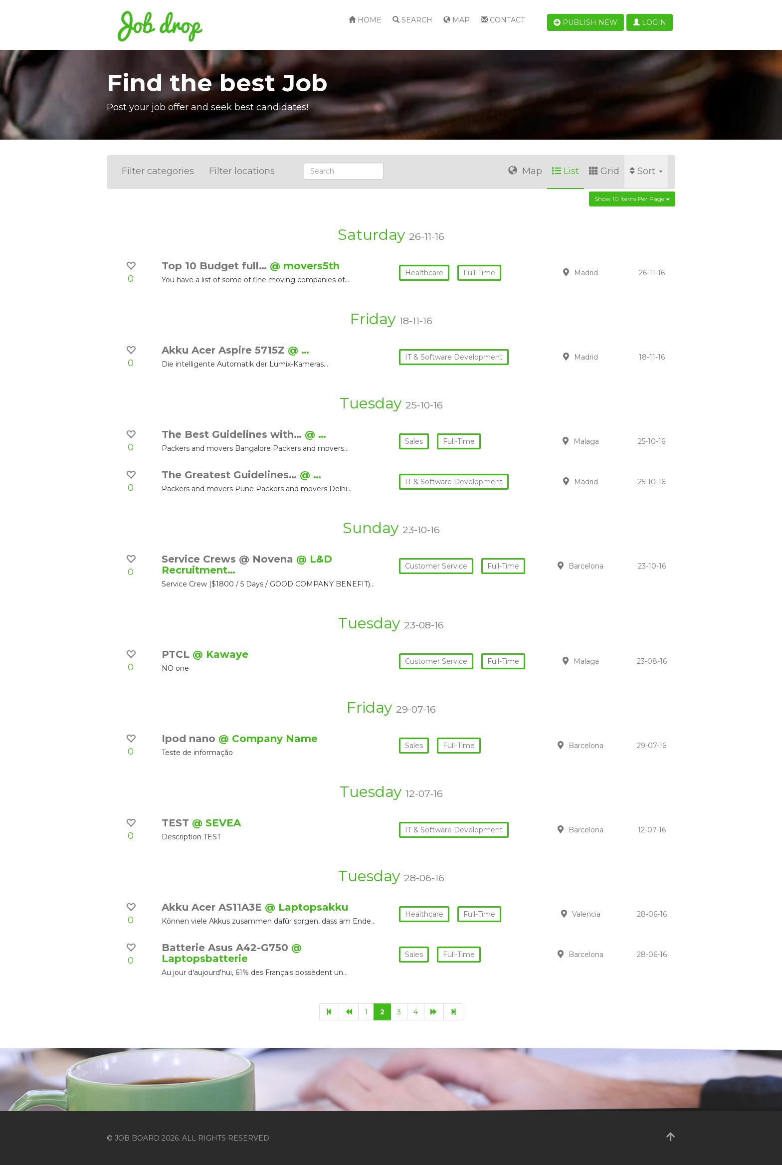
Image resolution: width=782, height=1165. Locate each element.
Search (412, 19)
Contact (503, 19)
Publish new (585, 22)
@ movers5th (305, 266)
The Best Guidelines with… (233, 434)
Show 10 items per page (632, 198)
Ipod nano (190, 739)
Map (456, 19)
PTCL (177, 654)
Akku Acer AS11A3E (213, 907)
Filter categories (158, 171)
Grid (604, 171)
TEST (177, 823)
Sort (646, 171)
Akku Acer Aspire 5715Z (225, 350)
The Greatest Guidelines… (231, 475)
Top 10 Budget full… (216, 266)
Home (365, 19)
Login (649, 22)
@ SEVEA (216, 823)
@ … (298, 350)
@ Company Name (268, 739)
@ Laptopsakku (306, 907)
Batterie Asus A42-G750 (226, 948)
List (565, 171)
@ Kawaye (220, 654)
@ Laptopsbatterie (232, 953)
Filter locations (242, 171)
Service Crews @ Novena (229, 559)
